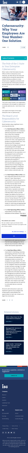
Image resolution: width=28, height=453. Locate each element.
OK (14, 236)
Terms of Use (15, 426)
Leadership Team (6, 403)
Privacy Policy (5, 426)
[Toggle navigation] (23, 2)
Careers (4, 397)
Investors (4, 400)
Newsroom (4, 405)
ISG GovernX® (5, 413)
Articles (16, 413)
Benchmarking (5, 418)
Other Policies (15, 428)
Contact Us (14, 375)
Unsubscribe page (19, 418)
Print (23, 47)
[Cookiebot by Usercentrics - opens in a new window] (20, 216)
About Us (4, 394)
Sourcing (4, 416)
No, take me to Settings (18, 231)
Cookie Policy (5, 428)
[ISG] (7, 2)
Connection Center (19, 416)
